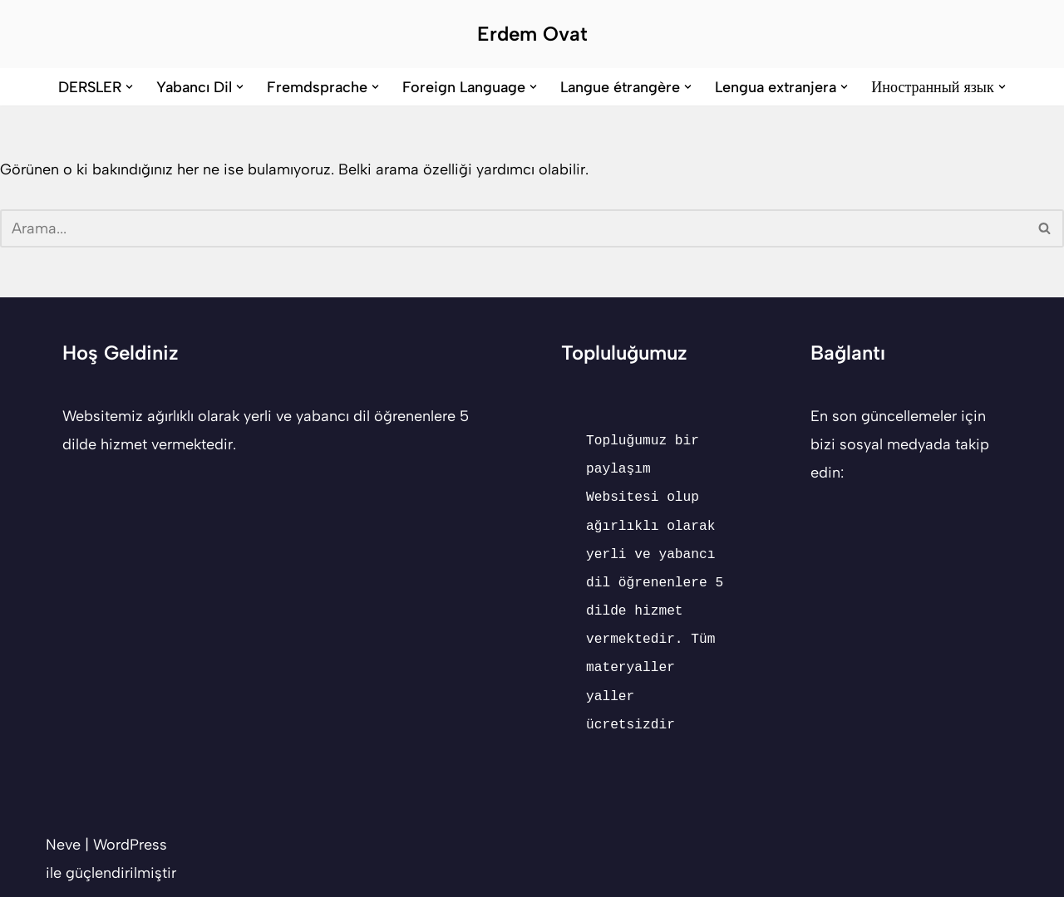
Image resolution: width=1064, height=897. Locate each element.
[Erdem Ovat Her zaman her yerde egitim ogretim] (532, 34)
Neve (63, 845)
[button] (129, 87)
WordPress (130, 845)
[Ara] (513, 228)
